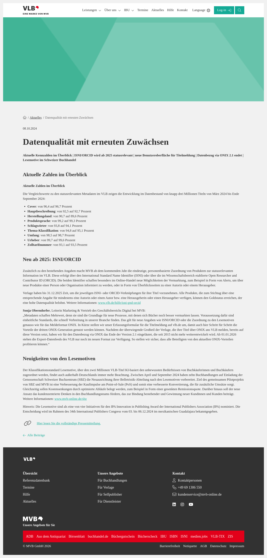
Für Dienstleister (109, 501)
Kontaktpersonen (190, 480)
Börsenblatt (77, 536)
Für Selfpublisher (110, 494)
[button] (143, 10)
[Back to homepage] (36, 10)
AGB (203, 546)
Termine (29, 487)
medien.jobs (199, 536)
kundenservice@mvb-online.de (200, 494)
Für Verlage (106, 487)
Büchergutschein (123, 536)
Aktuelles (36, 117)
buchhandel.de (98, 536)
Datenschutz (218, 546)
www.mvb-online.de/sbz (70, 399)
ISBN (174, 536)
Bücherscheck (147, 536)
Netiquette (190, 546)
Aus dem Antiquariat (51, 536)
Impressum (237, 546)
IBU (164, 536)
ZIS (230, 536)
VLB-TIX (218, 536)
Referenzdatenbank (36, 480)
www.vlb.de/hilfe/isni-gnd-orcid (119, 303)
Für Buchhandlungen (112, 480)
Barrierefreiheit (170, 546)
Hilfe (26, 494)
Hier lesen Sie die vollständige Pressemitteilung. (69, 423)
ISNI (184, 536)
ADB (29, 536)
